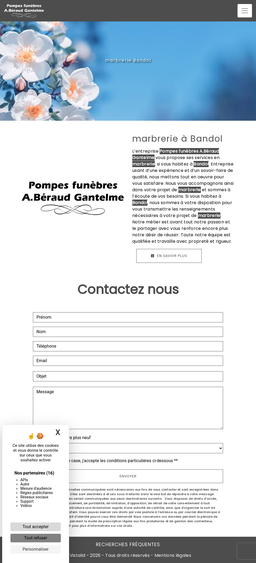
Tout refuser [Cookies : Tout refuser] (35, 537)
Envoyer (128, 476)
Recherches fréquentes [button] (128, 544)
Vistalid (77, 555)
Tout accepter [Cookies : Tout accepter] (35, 526)
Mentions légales (172, 555)
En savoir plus (169, 256)
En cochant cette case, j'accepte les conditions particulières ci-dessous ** (108, 460)
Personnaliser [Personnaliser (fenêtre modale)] (35, 549)
